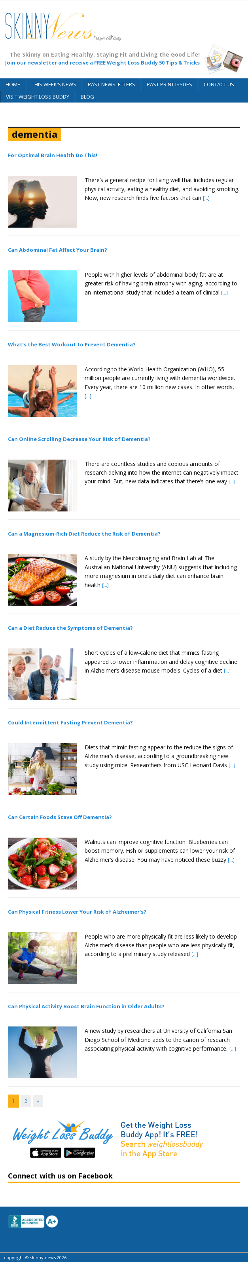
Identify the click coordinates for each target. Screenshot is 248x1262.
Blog (87, 96)
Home (13, 84)
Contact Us (219, 84)
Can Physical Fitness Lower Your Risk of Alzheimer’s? (77, 911)
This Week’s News (54, 84)
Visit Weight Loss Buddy (37, 96)
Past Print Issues (169, 84)
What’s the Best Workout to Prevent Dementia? (72, 344)
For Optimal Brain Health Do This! (52, 155)
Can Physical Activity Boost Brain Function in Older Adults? (86, 1006)
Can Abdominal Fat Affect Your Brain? (57, 249)
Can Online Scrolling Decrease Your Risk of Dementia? (79, 439)
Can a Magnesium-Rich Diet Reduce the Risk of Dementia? (84, 533)
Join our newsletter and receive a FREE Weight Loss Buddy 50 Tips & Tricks (102, 62)
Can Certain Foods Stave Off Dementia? (60, 817)
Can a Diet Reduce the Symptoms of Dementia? (70, 627)
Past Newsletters (111, 84)
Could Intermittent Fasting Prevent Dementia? (70, 722)
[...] (206, 197)
